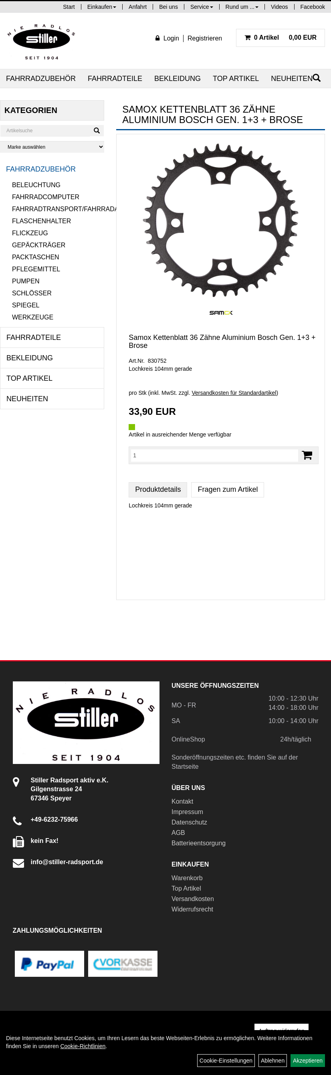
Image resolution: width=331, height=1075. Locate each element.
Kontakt (182, 801)
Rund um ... (242, 7)
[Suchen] (97, 130)
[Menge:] (214, 455)
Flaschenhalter (41, 221)
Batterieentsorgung (199, 843)
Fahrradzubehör (41, 79)
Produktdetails (158, 489)
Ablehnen (273, 1060)
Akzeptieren (308, 1060)
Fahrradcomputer (45, 197)
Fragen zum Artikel (228, 489)
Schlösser (32, 293)
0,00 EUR (280, 37)
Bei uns (168, 7)
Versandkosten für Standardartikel (234, 393)
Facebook (313, 7)
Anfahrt (138, 7)
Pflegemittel (36, 269)
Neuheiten (292, 79)
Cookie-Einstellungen (226, 1060)
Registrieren (205, 38)
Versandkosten (193, 898)
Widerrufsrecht (192, 909)
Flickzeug (30, 233)
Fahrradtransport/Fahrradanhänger (58, 209)
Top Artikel (236, 79)
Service (201, 7)
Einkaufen (101, 7)
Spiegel (25, 305)
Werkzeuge (32, 317)
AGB (178, 832)
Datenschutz (189, 822)
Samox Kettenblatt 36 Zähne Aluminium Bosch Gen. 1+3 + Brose (222, 341)
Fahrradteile (115, 79)
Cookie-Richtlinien (82, 1046)
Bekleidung (177, 79)
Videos (279, 7)
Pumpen (25, 281)
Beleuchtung (36, 185)
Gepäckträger (38, 245)
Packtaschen (35, 257)
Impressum (187, 811)
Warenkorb (187, 878)
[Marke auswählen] (52, 147)
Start (69, 7)
